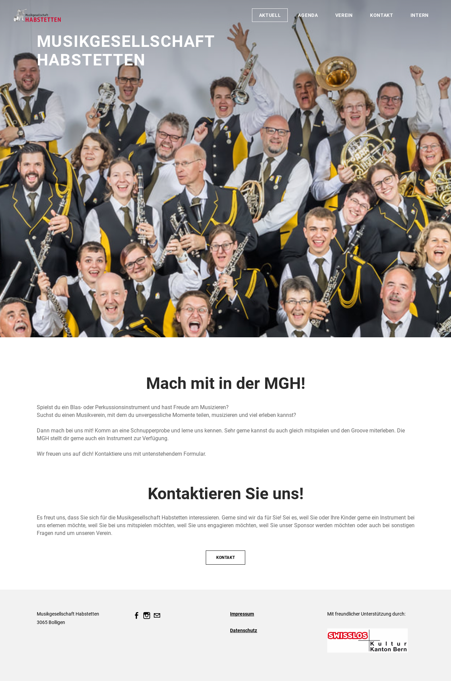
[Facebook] (136, 616)
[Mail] (156, 616)
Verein (344, 15)
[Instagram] (146, 616)
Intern (420, 15)
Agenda (308, 15)
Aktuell (270, 15)
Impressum (242, 614)
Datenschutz (243, 630)
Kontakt (381, 15)
